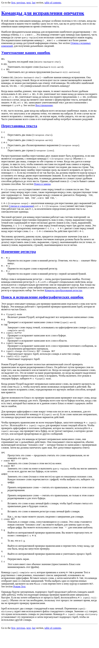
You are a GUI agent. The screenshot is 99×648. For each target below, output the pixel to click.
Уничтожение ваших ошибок (25, 53)
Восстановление (44, 106)
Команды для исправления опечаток (42, 13)
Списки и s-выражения (21, 209)
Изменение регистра (18, 255)
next (28, 2)
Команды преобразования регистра (63, 295)
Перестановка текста (19, 127)
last (33, 2)
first (13, 2)
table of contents (53, 2)
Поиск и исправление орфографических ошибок (42, 302)
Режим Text (19, 602)
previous (20, 2)
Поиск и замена (42, 187)
